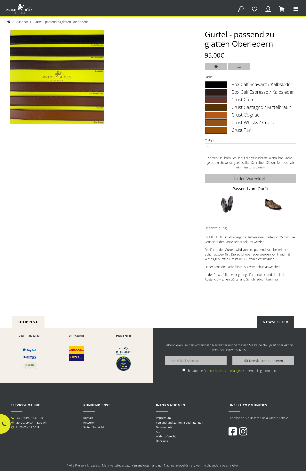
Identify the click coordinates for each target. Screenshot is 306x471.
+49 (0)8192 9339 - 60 (27, 418)
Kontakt (88, 418)
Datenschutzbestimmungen (223, 371)
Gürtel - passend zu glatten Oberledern (61, 22)
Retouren (89, 422)
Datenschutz (164, 427)
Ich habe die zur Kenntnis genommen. (231, 371)
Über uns (162, 441)
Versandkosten (141, 465)
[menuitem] (189, 418)
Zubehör (22, 22)
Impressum (163, 418)
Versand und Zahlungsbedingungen (179, 422)
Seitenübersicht (93, 427)
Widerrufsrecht (166, 436)
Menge (209, 139)
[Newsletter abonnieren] (263, 360)
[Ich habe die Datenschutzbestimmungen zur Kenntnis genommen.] (183, 370)
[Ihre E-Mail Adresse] (196, 360)
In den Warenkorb (250, 178)
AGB (158, 432)
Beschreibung (216, 228)
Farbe (209, 77)
